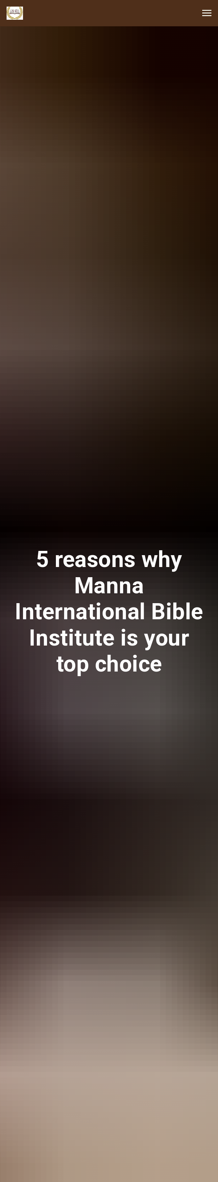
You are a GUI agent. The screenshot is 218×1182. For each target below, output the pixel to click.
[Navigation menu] (206, 13)
